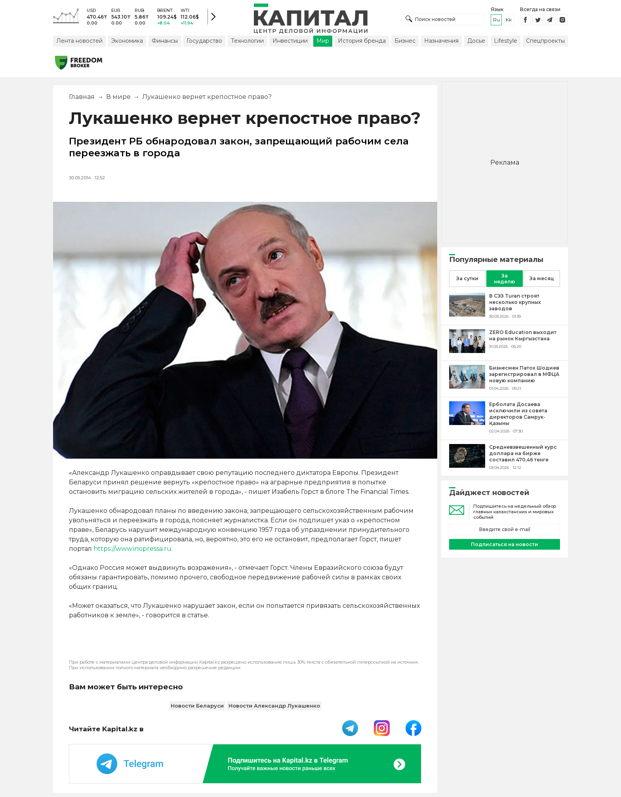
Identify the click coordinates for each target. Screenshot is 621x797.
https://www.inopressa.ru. (132, 548)
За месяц (542, 278)
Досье (476, 40)
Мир (322, 40)
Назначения (441, 40)
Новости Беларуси (197, 705)
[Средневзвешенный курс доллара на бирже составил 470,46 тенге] (467, 465)
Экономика (127, 40)
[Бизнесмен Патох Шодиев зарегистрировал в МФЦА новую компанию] (467, 386)
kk (509, 20)
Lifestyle (505, 40)
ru (496, 20)
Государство (204, 40)
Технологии (247, 40)
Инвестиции (290, 40)
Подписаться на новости (504, 544)
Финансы (165, 40)
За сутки (467, 278)
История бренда (362, 40)
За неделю (504, 279)
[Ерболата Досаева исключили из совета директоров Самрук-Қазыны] (467, 423)
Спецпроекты (545, 40)
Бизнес (404, 40)
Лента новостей (79, 40)
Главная (82, 97)
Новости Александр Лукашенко (274, 705)
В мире (118, 97)
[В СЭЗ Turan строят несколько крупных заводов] (467, 314)
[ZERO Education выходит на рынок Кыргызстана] (467, 351)
